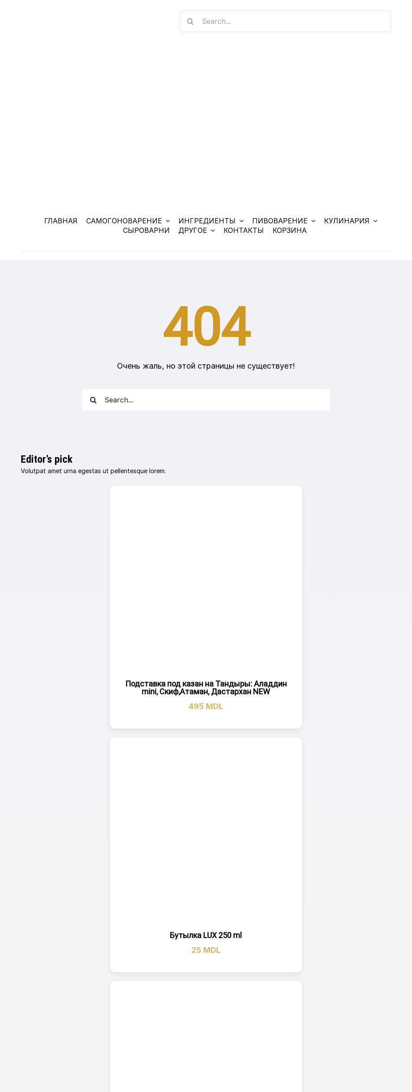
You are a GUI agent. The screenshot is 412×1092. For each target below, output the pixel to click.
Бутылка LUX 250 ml (206, 935)
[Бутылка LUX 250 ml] (206, 833)
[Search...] (286, 21)
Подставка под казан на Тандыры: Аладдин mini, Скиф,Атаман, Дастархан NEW (206, 687)
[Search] (190, 21)
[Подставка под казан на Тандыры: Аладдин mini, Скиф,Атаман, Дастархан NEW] (206, 582)
